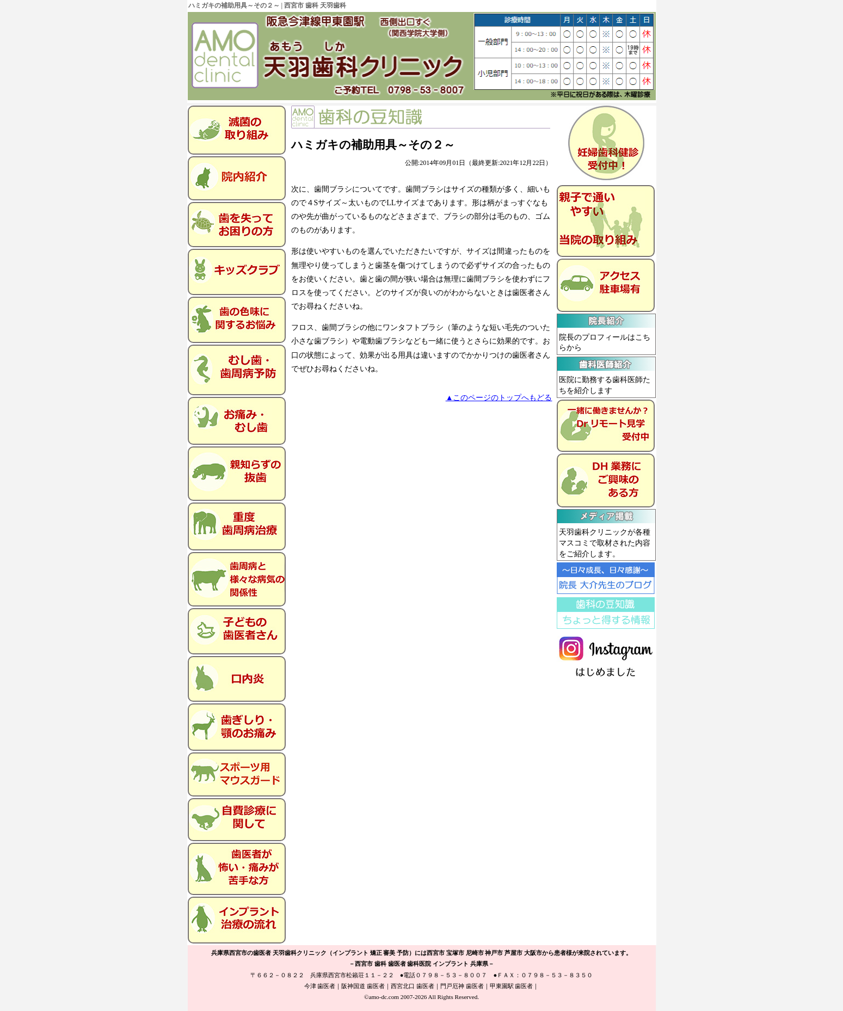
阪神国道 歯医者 (363, 986)
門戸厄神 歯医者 (462, 986)
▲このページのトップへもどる (499, 398)
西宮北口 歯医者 (412, 986)
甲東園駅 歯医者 (511, 986)
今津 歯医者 (320, 986)
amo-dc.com (383, 997)
